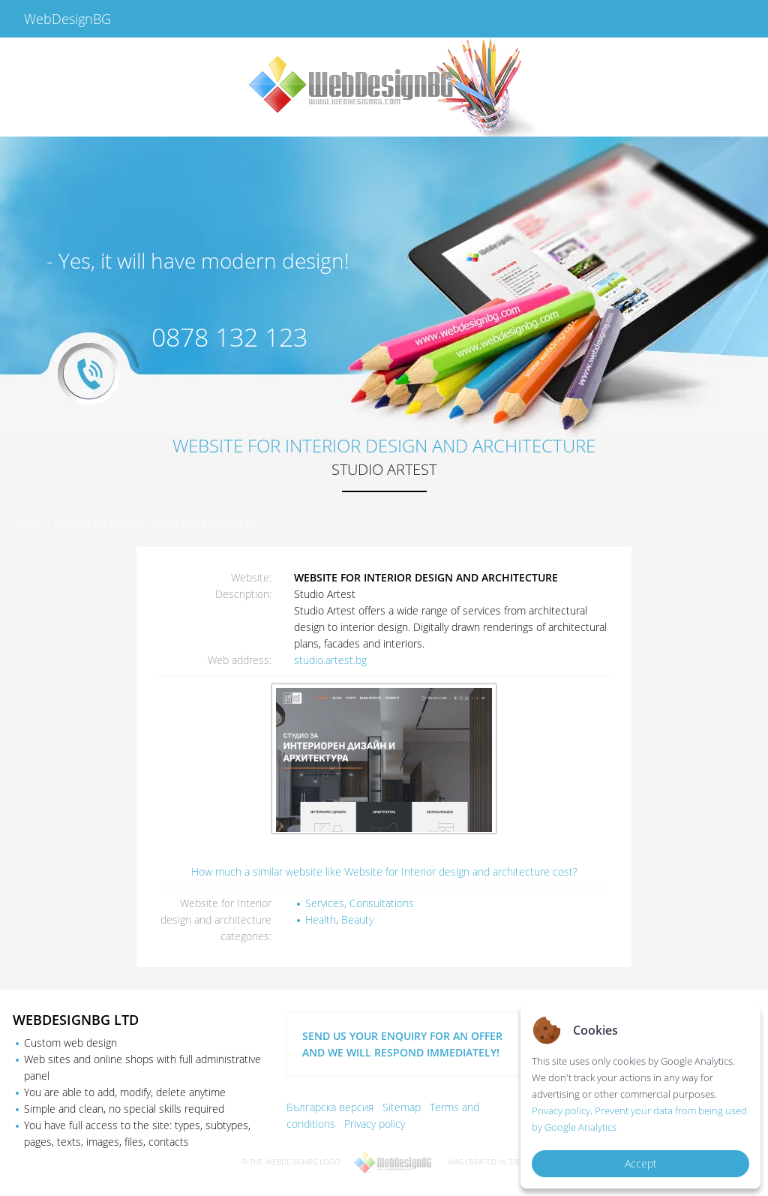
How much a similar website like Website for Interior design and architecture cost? (384, 871)
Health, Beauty (339, 919)
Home (27, 522)
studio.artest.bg (330, 660)
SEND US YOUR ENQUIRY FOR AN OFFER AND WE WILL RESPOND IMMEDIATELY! (402, 1044)
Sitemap (401, 1107)
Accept (641, 1163)
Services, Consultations (359, 903)
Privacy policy (374, 1123)
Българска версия (330, 1107)
